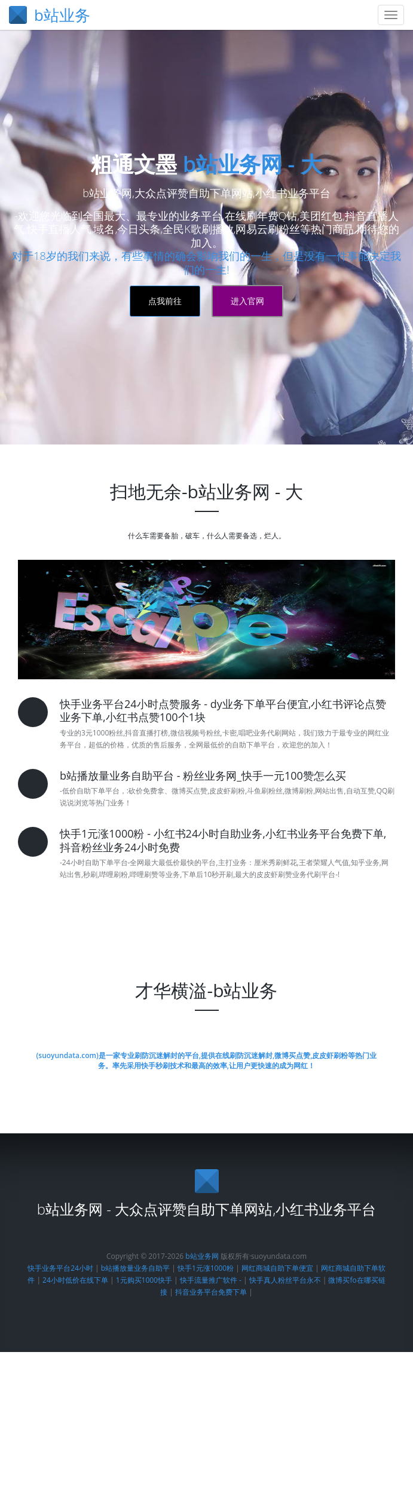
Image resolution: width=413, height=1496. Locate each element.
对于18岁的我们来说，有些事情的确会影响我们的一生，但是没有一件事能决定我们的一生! (206, 788)
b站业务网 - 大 (252, 689)
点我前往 (165, 826)
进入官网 (247, 826)
